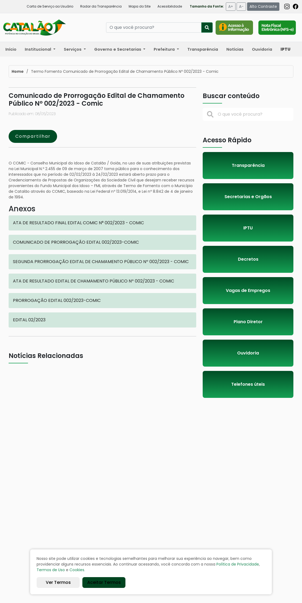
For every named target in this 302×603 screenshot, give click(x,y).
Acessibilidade (169, 6)
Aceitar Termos (104, 582)
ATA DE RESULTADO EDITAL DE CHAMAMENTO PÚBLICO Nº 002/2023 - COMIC (93, 281)
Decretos (248, 259)
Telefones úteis (248, 384)
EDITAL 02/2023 (29, 320)
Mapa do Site (139, 6)
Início (10, 49)
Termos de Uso (51, 570)
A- (241, 6)
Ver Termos (58, 582)
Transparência (202, 49)
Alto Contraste (263, 6)
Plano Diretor (248, 322)
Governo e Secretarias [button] (118, 49)
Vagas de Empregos (248, 290)
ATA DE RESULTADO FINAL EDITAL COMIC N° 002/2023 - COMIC (78, 223)
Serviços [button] (73, 49)
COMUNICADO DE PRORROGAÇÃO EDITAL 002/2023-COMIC (76, 242)
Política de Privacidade (237, 564)
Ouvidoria (262, 49)
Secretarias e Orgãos (248, 197)
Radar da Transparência (101, 6)
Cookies (76, 570)
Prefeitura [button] (165, 49)
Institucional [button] (38, 49)
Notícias (235, 49)
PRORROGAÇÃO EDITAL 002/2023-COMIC (57, 300)
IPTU (248, 228)
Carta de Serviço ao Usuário (50, 6)
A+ (230, 6)
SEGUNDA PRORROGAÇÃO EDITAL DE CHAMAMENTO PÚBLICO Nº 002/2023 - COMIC (101, 262)
